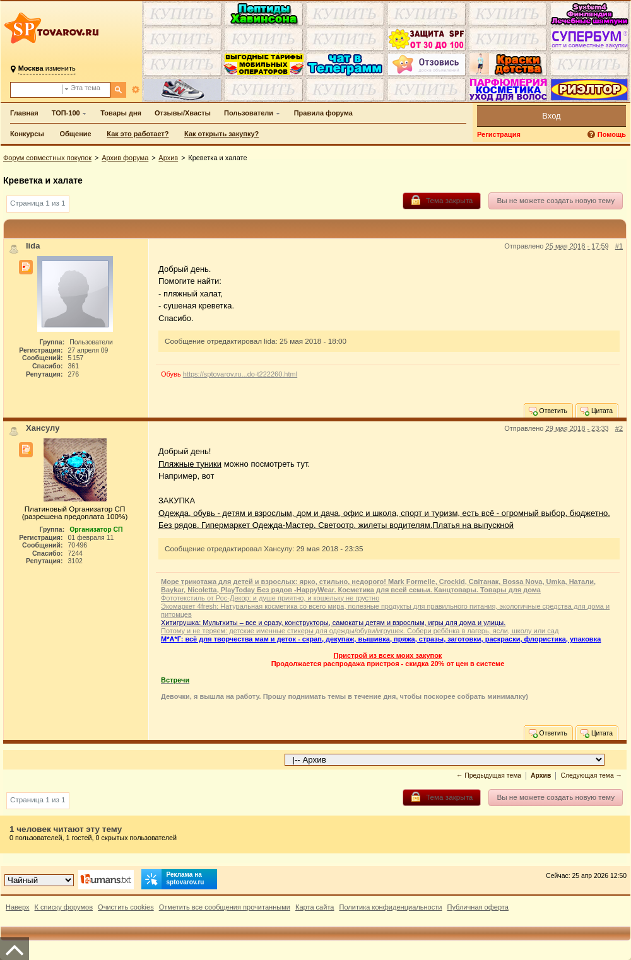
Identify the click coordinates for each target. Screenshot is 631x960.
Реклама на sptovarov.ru (172, 879)
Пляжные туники (189, 464)
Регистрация (499, 134)
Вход (551, 115)
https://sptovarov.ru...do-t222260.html (240, 374)
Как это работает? (137, 134)
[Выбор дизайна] (39, 880)
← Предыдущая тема (488, 775)
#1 (619, 246)
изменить (47, 68)
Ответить (547, 411)
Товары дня (120, 113)
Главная (24, 113)
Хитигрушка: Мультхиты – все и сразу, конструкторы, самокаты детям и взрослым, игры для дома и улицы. (333, 622)
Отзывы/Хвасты (183, 113)
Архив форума (125, 157)
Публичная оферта (477, 907)
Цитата (596, 411)
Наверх (18, 907)
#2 (619, 428)
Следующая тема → (591, 775)
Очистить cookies (126, 907)
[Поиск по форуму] (36, 90)
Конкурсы (27, 134)
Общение (75, 134)
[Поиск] (118, 90)
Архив (168, 157)
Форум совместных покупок (47, 157)
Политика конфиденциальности (390, 907)
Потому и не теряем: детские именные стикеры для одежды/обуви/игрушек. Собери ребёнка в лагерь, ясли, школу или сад (359, 631)
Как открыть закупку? (221, 134)
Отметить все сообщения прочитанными (224, 907)
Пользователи (248, 113)
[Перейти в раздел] (444, 760)
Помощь (612, 134)
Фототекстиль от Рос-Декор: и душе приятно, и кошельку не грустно (270, 598)
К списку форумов (64, 907)
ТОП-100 (66, 113)
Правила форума (323, 113)
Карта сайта (314, 907)
